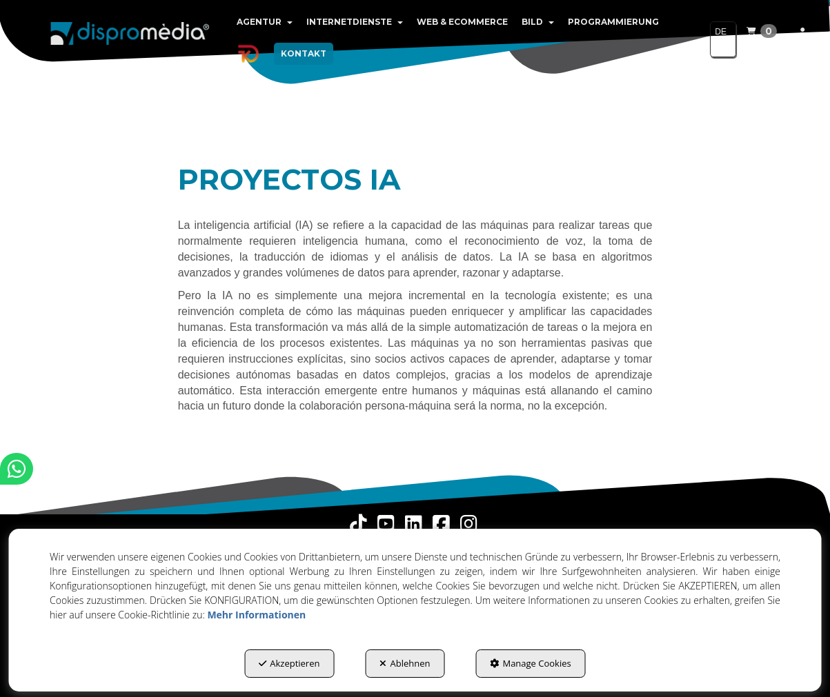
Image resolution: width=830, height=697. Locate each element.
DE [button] (721, 38)
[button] (130, 34)
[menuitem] (264, 22)
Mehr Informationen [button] (256, 614)
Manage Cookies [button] (530, 663)
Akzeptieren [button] (289, 663)
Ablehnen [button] (404, 663)
